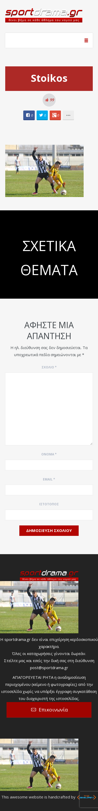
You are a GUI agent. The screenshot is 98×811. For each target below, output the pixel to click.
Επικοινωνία (53, 709)
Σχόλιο (49, 367)
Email (49, 479)
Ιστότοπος (49, 504)
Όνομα (49, 454)
